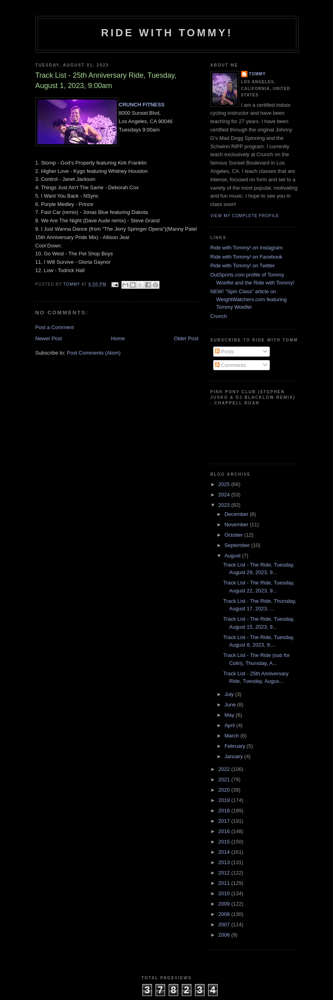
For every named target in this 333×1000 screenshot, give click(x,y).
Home (118, 338)
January (234, 756)
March (232, 736)
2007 (225, 924)
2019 (225, 800)
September (237, 545)
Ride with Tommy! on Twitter (242, 266)
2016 (225, 831)
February (235, 746)
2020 (225, 790)
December (237, 514)
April (230, 725)
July (229, 694)
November (237, 524)
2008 (225, 914)
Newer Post (48, 338)
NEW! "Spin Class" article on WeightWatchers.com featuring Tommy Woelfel (248, 299)
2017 (225, 821)
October (234, 535)
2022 (225, 769)
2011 (225, 883)
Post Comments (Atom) (94, 353)
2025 (225, 484)
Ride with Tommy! (167, 33)
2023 (225, 505)
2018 (225, 811)
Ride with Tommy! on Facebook (246, 257)
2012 (225, 873)
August (233, 556)
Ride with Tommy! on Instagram (246, 248)
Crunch (218, 316)
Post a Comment (54, 327)
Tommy (257, 74)
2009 (225, 904)
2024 (225, 495)
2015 (225, 842)
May (230, 715)
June (230, 705)
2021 (225, 779)
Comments (230, 365)
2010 (225, 893)
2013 (225, 862)
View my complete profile (244, 216)
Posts (224, 352)
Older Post (186, 338)
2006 (225, 935)
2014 (225, 852)
